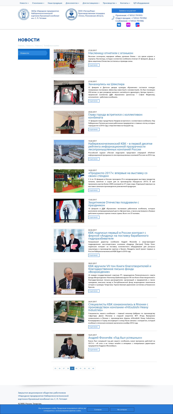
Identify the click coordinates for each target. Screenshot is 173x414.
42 (85, 368)
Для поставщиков (91, 3)
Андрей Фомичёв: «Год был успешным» (115, 337)
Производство (110, 3)
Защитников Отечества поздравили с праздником (113, 204)
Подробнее (93, 65)
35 (55, 368)
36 (59, 368)
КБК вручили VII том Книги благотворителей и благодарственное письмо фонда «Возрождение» (119, 268)
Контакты (125, 3)
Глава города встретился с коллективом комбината (115, 116)
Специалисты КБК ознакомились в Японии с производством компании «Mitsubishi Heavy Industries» (118, 307)
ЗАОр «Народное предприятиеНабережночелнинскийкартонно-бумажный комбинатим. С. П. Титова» (45, 14)
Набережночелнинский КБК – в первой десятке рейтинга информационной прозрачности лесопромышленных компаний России (120, 146)
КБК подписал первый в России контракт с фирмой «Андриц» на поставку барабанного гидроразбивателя (118, 235)
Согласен (98, 409)
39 (72, 368)
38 (68, 368)
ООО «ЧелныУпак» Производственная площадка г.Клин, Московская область (91, 13)
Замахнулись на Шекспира (106, 84)
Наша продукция (55, 3)
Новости (24, 3)
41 (80, 368)
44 (93, 368)
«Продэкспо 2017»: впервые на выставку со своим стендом (117, 174)
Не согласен (122, 409)
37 (64, 368)
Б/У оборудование (141, 3)
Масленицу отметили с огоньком (110, 53)
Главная (21, 45)
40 (76, 368)
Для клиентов (72, 3)
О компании (38, 3)
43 (89, 368)
